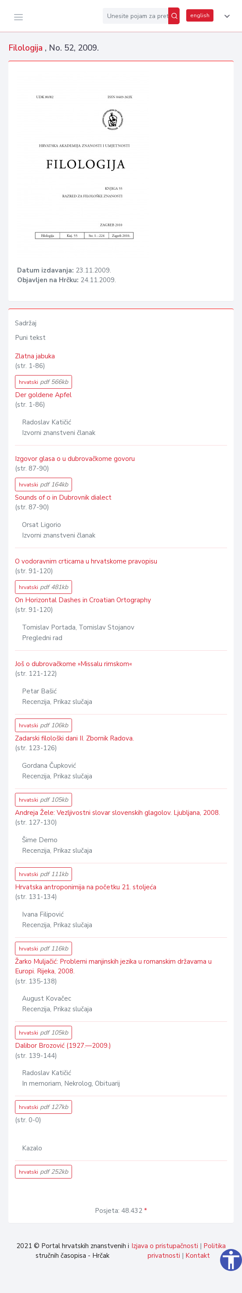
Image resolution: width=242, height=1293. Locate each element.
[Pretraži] (174, 15)
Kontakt (197, 1255)
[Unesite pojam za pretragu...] (135, 15)
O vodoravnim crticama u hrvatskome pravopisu (86, 561)
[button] (225, 16)
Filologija (26, 48)
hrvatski (43, 382)
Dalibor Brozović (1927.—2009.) (63, 1045)
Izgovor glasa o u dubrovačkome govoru (75, 458)
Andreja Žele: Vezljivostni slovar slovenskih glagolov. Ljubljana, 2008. (117, 812)
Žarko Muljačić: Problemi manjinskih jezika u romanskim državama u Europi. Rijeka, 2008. (113, 966)
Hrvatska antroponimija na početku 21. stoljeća (85, 887)
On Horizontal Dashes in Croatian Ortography (83, 600)
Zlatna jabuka (35, 356)
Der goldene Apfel (43, 394)
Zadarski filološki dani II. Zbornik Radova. (74, 738)
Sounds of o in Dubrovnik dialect (63, 497)
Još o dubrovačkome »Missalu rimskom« (73, 663)
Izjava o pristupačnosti (164, 1245)
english (199, 15)
